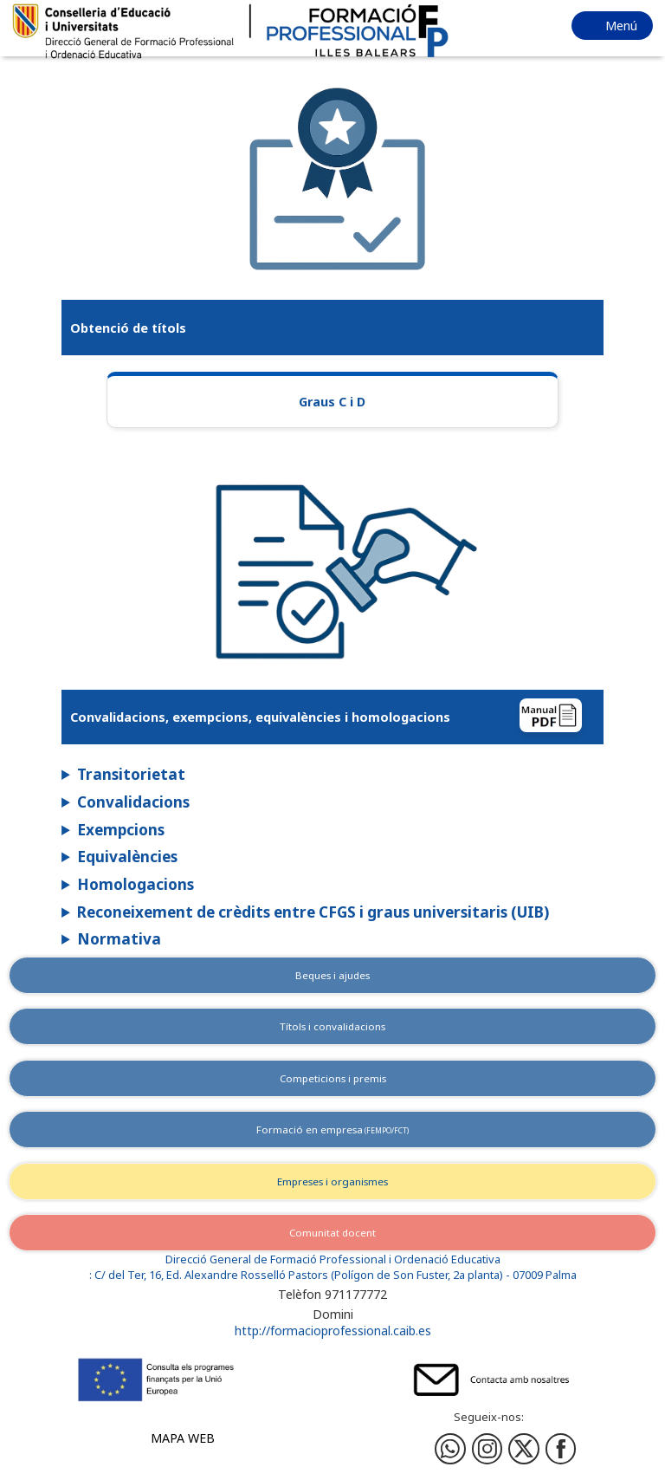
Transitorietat (131, 774)
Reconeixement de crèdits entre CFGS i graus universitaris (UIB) (313, 912)
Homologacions (135, 884)
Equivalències (127, 857)
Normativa (119, 939)
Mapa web (183, 1438)
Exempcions (121, 830)
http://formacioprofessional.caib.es (333, 1330)
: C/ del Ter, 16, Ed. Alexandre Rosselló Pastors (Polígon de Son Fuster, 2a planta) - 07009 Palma (333, 1275)
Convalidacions (133, 802)
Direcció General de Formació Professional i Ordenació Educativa (332, 1259)
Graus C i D (332, 401)
